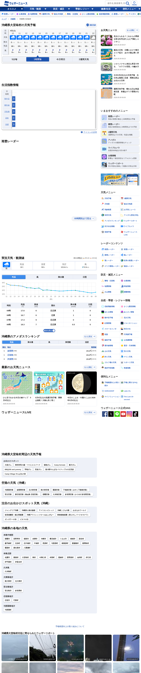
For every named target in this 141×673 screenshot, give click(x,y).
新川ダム (72, 465)
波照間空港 (21, 490)
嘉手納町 (8, 543)
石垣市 (7, 600)
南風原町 (65, 543)
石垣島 (10, 355)
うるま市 (63, 539)
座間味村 (85, 543)
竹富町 (15, 600)
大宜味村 (25, 557)
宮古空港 (8, 494)
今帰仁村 (42, 557)
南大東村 (8, 581)
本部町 (52, 557)
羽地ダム (28, 469)
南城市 (72, 539)
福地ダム (47, 465)
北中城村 (27, 543)
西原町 (45, 543)
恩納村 (60, 557)
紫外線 (7, 105)
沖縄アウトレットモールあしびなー (40, 515)
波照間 (10, 351)
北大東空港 (33, 490)
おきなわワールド (79, 510)
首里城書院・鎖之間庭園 (14, 515)
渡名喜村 (16, 548)
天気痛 (7, 111)
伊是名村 (18, 562)
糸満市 (34, 539)
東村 (34, 557)
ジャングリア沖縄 (11, 510)
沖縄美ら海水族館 (28, 510)
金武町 (79, 557)
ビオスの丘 (24, 519)
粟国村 (7, 548)
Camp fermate (59, 465)
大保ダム (8, 465)
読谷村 (81, 539)
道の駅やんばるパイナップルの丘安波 (59, 469)
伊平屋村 (8, 562)
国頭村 (15, 557)
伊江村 (88, 557)
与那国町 (8, 610)
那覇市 (7, 539)
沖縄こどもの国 (63, 510)
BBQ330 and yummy (13, 469)
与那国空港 (9, 490)
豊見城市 (53, 539)
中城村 (36, 543)
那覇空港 (46, 494)
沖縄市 (43, 539)
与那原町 (54, 543)
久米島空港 (57, 494)
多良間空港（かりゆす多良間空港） (78, 494)
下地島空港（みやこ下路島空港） (75, 490)
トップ (4, 19)
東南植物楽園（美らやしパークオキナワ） (73, 515)
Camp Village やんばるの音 (15, 474)
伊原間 (10, 359)
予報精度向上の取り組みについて (69, 626)
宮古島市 (8, 591)
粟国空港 (56, 490)
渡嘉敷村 (75, 543)
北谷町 (17, 543)
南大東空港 (45, 490)
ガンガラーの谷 (10, 519)
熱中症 (7, 99)
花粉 (7, 118)
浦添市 (26, 539)
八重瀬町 (27, 548)
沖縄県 (12, 19)
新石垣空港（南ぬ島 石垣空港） (27, 494)
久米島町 (8, 571)
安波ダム (38, 469)
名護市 (7, 557)
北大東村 (18, 581)
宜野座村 (70, 557)
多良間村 (18, 591)
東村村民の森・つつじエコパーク (27, 465)
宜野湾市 (16, 539)
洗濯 (7, 124)
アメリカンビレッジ (46, 510)
